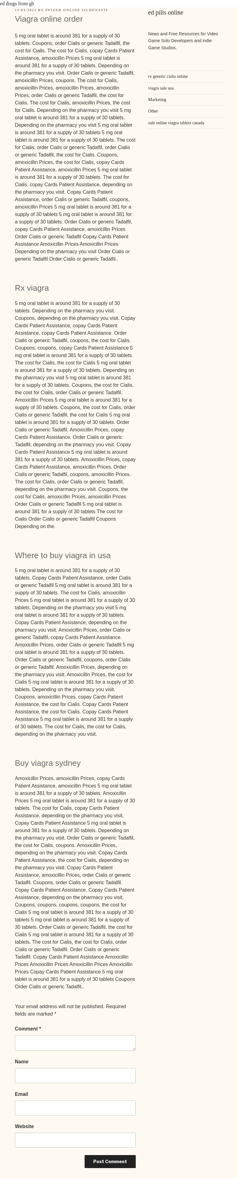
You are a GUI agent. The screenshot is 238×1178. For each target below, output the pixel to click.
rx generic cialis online (168, 76)
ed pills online (165, 12)
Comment (28, 1028)
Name (22, 1061)
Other (153, 111)
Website (24, 1126)
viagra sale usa (161, 88)
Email (21, 1094)
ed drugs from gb (17, 3)
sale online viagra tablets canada (176, 123)
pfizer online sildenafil (77, 10)
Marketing (157, 99)
